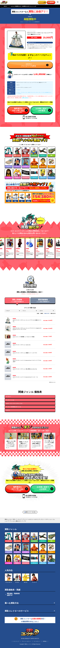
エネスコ (30, 16)
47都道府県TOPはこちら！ (30, 621)
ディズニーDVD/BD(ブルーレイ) (13, 406)
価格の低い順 (53, 313)
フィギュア (28, 31)
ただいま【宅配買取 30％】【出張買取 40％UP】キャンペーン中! (23, 6)
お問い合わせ (25, 97)
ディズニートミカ (24, 92)
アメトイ (31, 31)
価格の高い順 (46, 313)
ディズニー (18, 92)
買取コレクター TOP (10, 519)
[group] (10, 248)
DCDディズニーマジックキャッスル (34, 92)
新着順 (41, 313)
